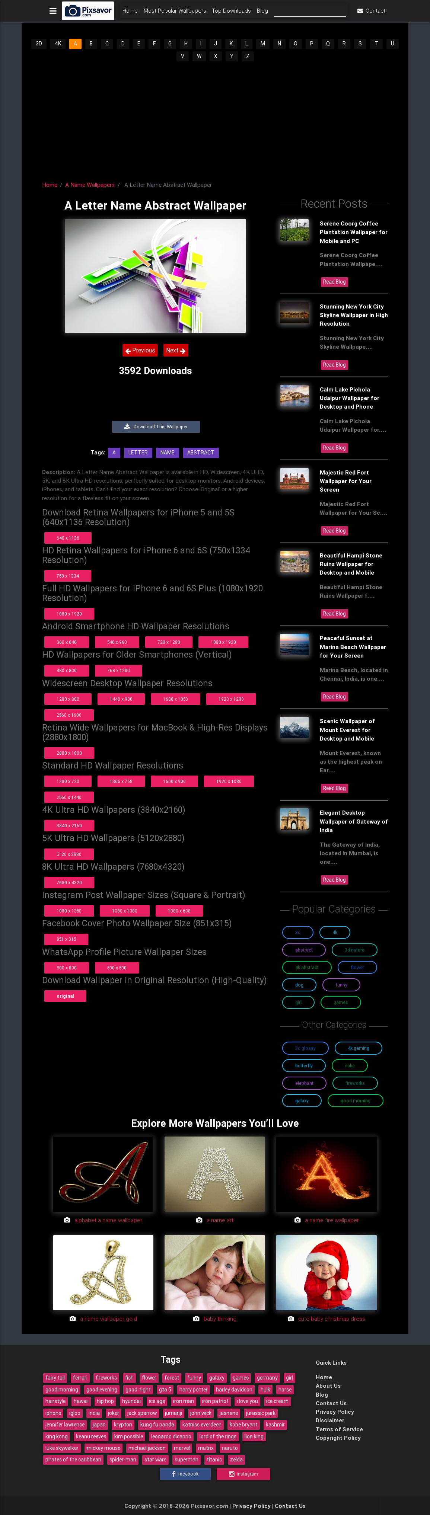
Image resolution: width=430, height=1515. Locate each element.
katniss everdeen (202, 1424)
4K (58, 43)
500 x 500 (117, 968)
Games (341, 1002)
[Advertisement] (215, 118)
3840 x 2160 (69, 825)
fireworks (106, 1377)
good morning (61, 1389)
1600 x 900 (174, 781)
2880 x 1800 (69, 753)
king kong (56, 1436)
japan (99, 1424)
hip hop (105, 1401)
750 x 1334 (68, 576)
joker (113, 1413)
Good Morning (355, 1100)
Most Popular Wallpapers (175, 13)
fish (129, 1377)
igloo (74, 1413)
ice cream (277, 1401)
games (241, 1377)
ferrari (80, 1377)
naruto (230, 1448)
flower (149, 1377)
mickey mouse (103, 1448)
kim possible (128, 1436)
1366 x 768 (121, 781)
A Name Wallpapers (90, 184)
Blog (262, 13)
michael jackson (147, 1448)
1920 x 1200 (231, 699)
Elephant (304, 1083)
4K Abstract (307, 967)
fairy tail (55, 1377)
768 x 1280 (118, 670)
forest (172, 1377)
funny (194, 1377)
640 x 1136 (68, 538)
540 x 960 (117, 642)
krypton (123, 1424)
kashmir (275, 1424)
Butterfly (304, 1065)
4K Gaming (358, 1048)
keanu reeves (91, 1436)
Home (130, 13)
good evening (101, 1389)
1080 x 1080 (124, 911)
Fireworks (355, 1083)
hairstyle (55, 1401)
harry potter (193, 1389)
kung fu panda (157, 1424)
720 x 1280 (168, 642)
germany (267, 1377)
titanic (214, 1459)
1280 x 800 (68, 699)
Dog (299, 985)
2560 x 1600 (69, 715)
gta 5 (165, 1389)
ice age (157, 1401)
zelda (236, 1459)
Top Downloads (231, 13)
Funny (341, 985)
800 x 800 (67, 968)
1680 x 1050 (175, 699)
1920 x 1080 (229, 781)
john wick (200, 1413)
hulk (265, 1389)
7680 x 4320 (69, 882)
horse (285, 1389)
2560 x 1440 (69, 797)
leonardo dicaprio (171, 1436)
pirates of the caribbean (73, 1459)
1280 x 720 (68, 781)
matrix (206, 1448)
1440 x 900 (121, 699)
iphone (53, 1413)
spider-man (122, 1459)
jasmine (229, 1413)
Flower (357, 967)
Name (167, 452)
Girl (298, 1002)
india (94, 1413)
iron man (183, 1401)
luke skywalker (62, 1448)
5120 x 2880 (69, 854)
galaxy (216, 1377)
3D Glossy (305, 1048)
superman (186, 1459)
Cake (350, 1065)
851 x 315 (66, 939)
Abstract (200, 452)
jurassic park (260, 1413)
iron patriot (215, 1401)
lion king (254, 1436)
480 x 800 (67, 670)
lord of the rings (218, 1436)
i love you (247, 1401)
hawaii (81, 1401)
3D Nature (354, 950)
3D (39, 43)
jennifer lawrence (65, 1424)
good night (138, 1389)
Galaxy (302, 1100)
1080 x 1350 (69, 911)
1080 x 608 (179, 911)
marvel (182, 1448)
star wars (155, 1459)
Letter (138, 452)
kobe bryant (244, 1424)
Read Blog (334, 281)
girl (289, 1377)
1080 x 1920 (69, 614)
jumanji (173, 1413)
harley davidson (234, 1389)
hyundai (131, 1401)
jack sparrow (142, 1413)
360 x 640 (67, 642)
